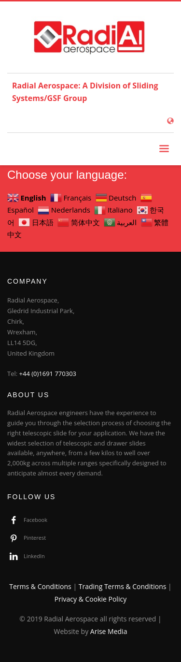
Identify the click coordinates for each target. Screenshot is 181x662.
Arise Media (108, 631)
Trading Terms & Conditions (123, 586)
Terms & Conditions (40, 586)
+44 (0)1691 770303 (48, 373)
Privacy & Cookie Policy (90, 599)
